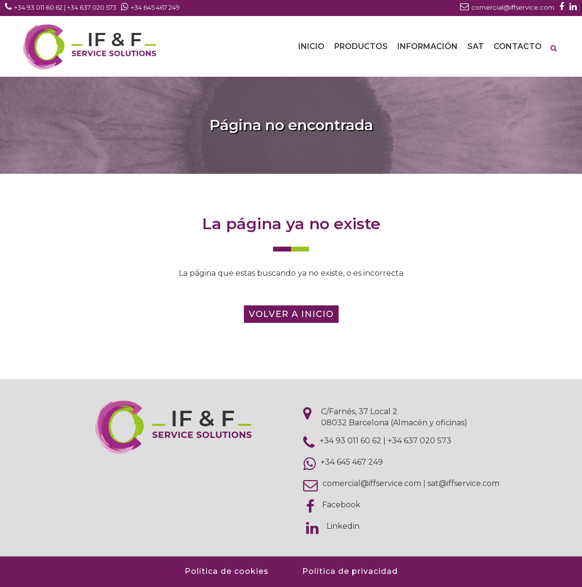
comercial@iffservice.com (372, 483)
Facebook (341, 504)
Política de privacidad (350, 571)
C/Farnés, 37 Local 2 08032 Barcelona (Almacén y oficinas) (394, 417)
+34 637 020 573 (419, 440)
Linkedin (342, 526)
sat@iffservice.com (463, 483)
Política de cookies (227, 571)
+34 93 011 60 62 (350, 440)
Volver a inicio (291, 314)
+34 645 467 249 (352, 462)
